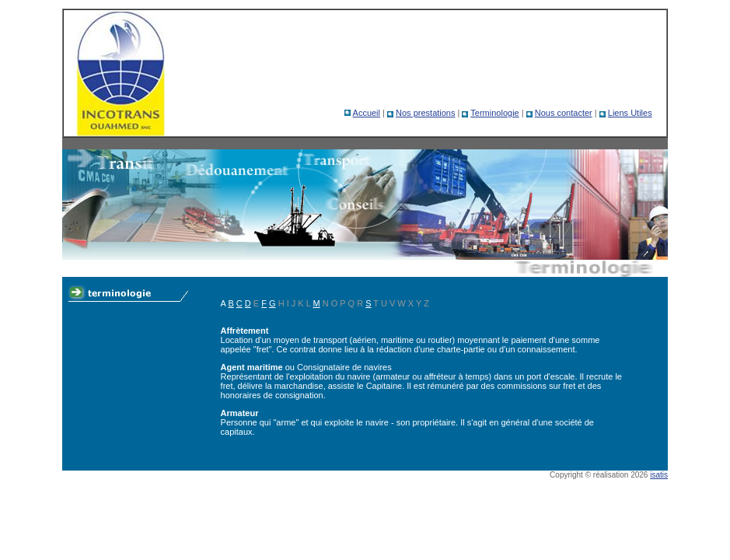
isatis (659, 475)
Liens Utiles (630, 112)
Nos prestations (425, 112)
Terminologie (494, 112)
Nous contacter (563, 112)
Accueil (366, 112)
